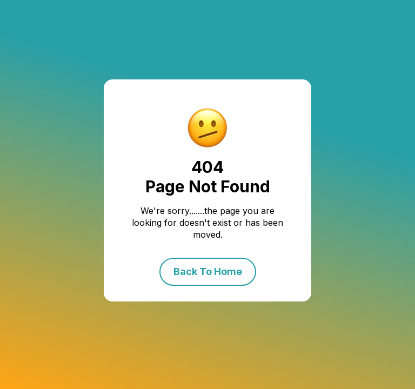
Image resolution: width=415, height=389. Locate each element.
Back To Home (207, 271)
